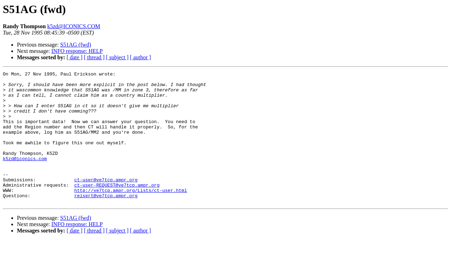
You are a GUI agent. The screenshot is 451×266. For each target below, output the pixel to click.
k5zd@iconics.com (25, 176)
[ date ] (74, 57)
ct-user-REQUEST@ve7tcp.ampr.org (117, 208)
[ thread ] (94, 57)
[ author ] (140, 57)
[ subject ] (117, 57)
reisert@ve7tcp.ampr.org (105, 221)
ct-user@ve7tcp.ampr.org (105, 202)
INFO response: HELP (77, 51)
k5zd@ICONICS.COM (73, 26)
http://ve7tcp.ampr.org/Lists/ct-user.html (130, 214)
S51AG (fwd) (75, 45)
